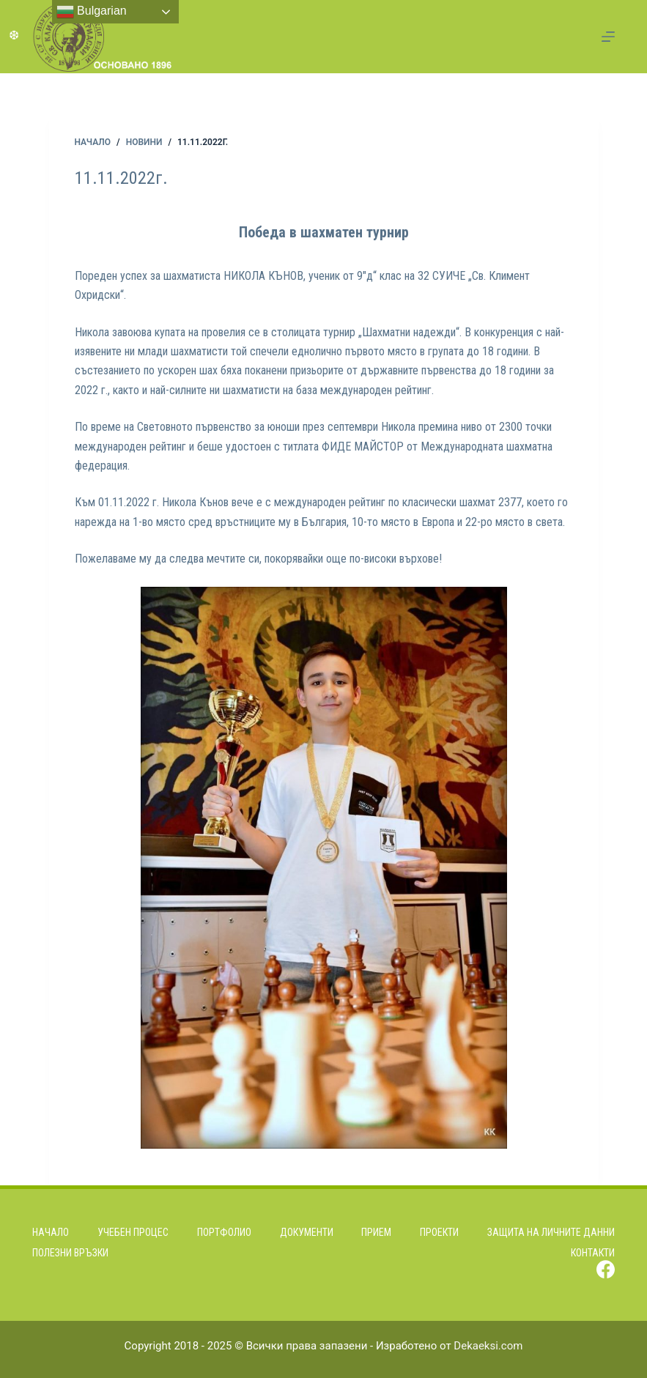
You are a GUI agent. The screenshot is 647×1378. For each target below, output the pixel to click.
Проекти (439, 1232)
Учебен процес (133, 1232)
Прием (376, 1232)
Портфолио (224, 1232)
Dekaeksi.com (488, 1345)
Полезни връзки (70, 1253)
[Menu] (608, 36)
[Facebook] (605, 1269)
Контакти (593, 1253)
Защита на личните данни (551, 1232)
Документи (306, 1232)
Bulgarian (91, 12)
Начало (50, 1232)
